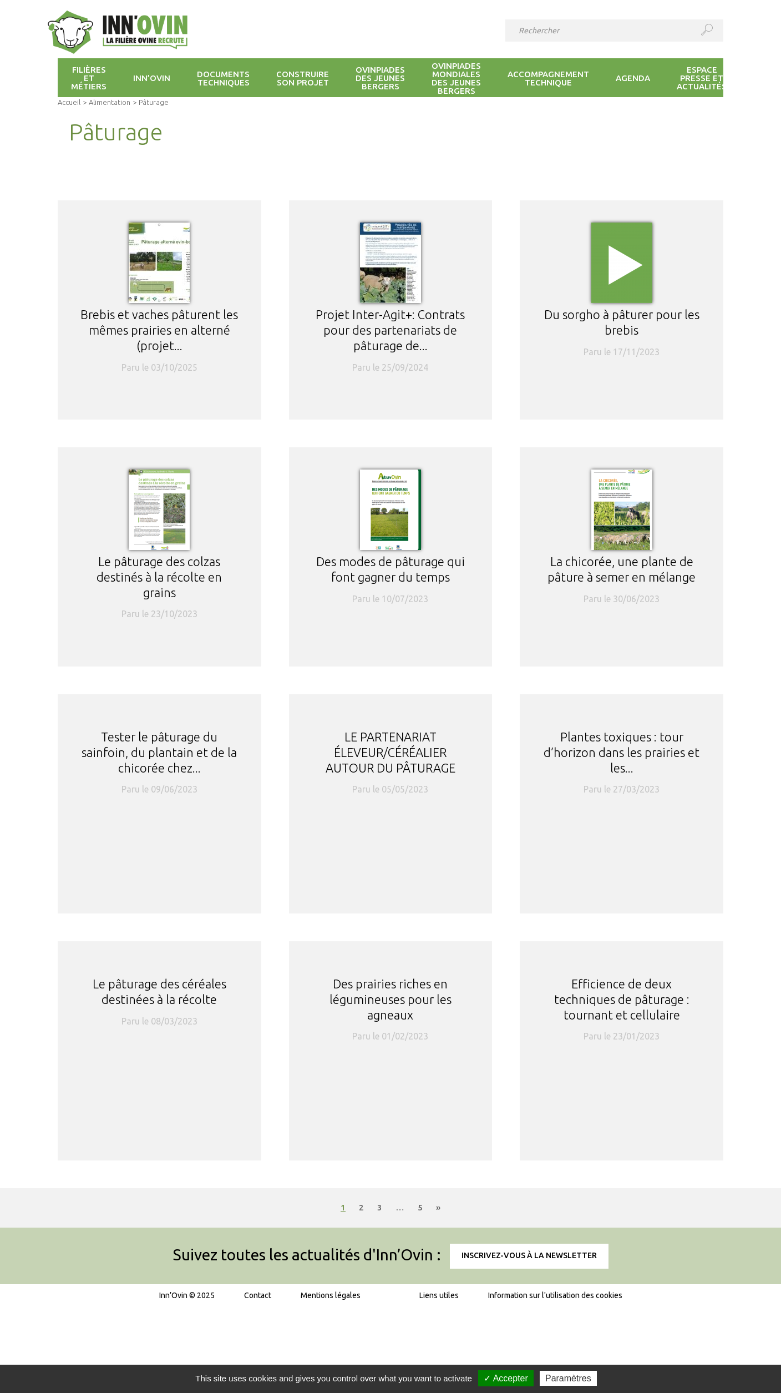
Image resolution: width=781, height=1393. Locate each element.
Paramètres (568, 1378)
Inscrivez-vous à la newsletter (529, 1255)
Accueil (69, 102)
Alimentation (109, 102)
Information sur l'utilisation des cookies (555, 1295)
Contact (257, 1295)
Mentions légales (331, 1295)
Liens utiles (439, 1295)
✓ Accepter (506, 1378)
